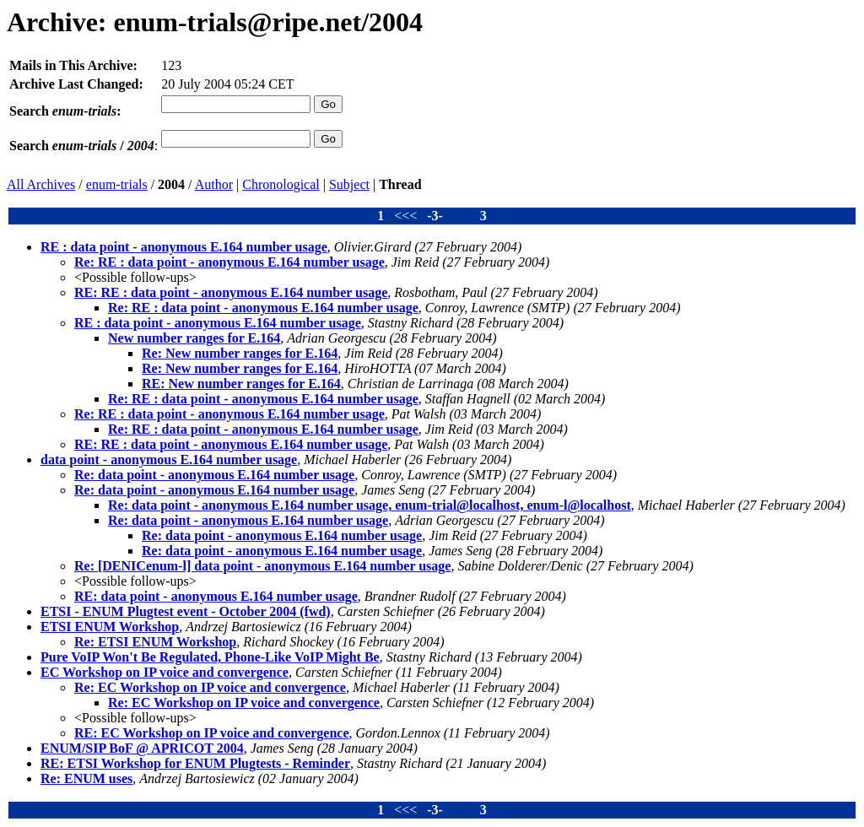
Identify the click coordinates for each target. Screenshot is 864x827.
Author (214, 184)
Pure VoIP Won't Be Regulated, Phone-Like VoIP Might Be (210, 657)
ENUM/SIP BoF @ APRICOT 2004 (142, 748)
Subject (349, 184)
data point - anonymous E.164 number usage (168, 459)
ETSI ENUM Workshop (109, 626)
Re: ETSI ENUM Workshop (155, 642)
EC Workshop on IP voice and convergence (164, 672)
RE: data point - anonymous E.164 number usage (216, 596)
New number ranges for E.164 (194, 338)
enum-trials (117, 184)
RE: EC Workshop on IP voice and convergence (211, 733)
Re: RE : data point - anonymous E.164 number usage (229, 262)
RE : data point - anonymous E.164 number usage (183, 247)
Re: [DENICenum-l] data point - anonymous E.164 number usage (262, 566)
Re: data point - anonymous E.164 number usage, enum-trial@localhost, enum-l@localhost (369, 505)
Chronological (281, 184)
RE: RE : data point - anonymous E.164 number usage (230, 292)
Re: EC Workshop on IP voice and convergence (210, 687)
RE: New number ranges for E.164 (241, 383)
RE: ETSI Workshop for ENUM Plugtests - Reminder (195, 763)
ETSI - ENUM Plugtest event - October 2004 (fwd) (185, 611)
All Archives (41, 184)
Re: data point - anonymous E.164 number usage (214, 475)
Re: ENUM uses (86, 778)
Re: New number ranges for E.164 (240, 353)
